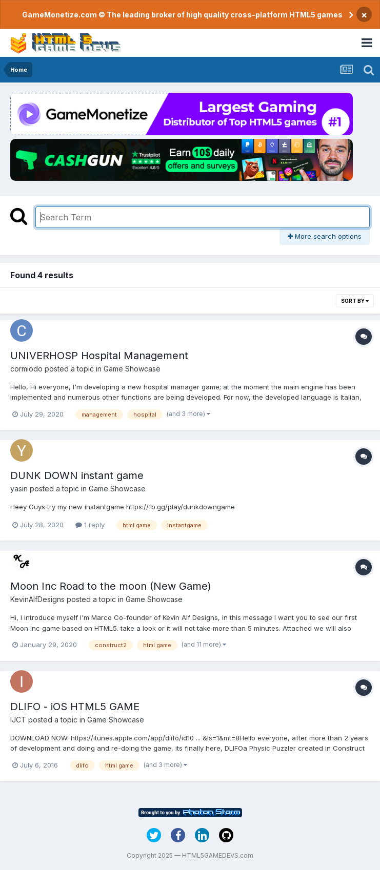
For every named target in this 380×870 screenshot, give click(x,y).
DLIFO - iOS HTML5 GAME (74, 706)
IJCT (18, 719)
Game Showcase (132, 368)
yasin (19, 488)
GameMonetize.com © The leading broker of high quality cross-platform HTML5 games (182, 14)
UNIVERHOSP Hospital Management (99, 355)
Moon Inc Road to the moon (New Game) (110, 586)
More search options (325, 236)
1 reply (90, 525)
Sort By (355, 301)
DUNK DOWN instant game (77, 475)
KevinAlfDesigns (37, 599)
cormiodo (26, 368)
